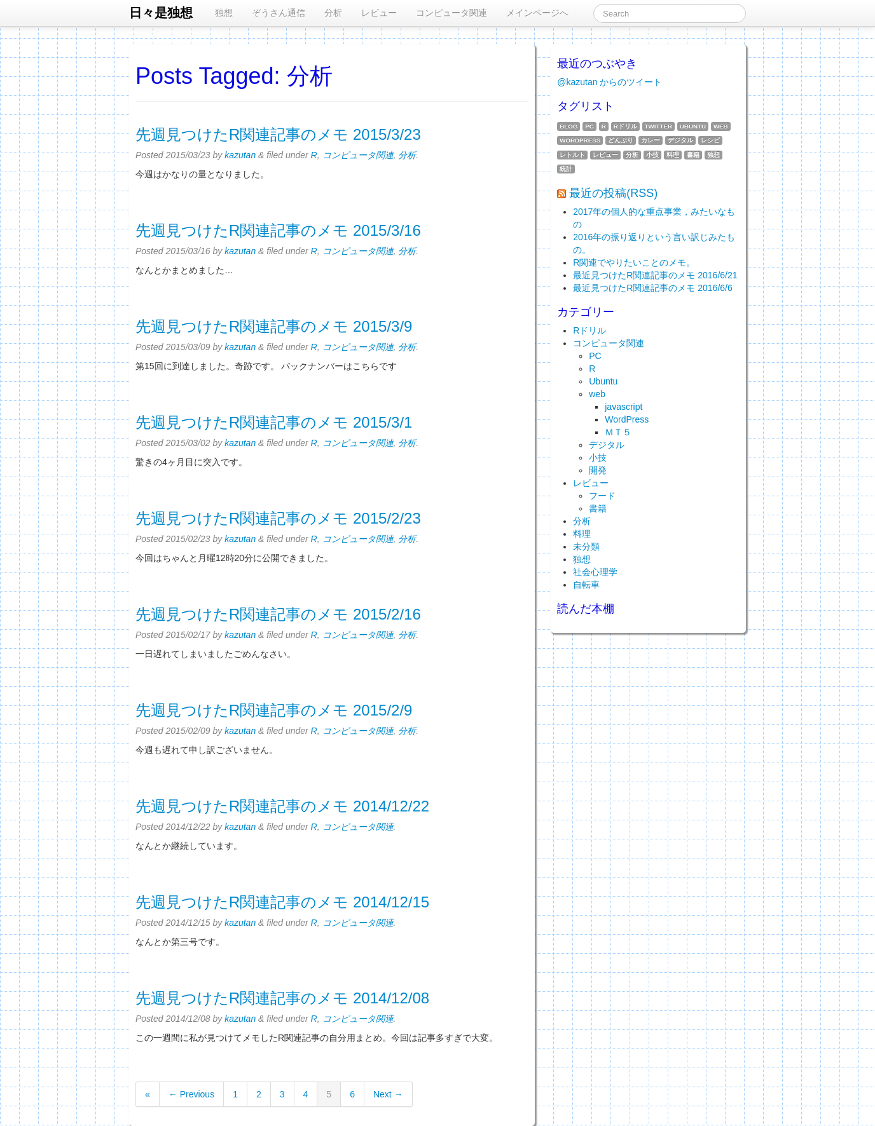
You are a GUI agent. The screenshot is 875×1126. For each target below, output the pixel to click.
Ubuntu (693, 126)
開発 (598, 470)
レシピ (710, 140)
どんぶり (620, 140)
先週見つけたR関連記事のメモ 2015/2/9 (273, 710)
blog (568, 126)
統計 (566, 168)
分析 (333, 13)
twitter (658, 126)
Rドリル (625, 126)
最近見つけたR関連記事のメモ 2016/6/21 (655, 275)
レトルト (572, 154)
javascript (623, 407)
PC (589, 126)
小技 (652, 154)
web (720, 126)
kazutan (240, 155)
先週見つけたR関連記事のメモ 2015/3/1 (273, 422)
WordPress (580, 140)
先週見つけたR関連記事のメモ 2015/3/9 (273, 326)
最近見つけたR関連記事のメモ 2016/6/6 (653, 288)
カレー (650, 140)
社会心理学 (595, 572)
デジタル (680, 140)
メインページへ (537, 13)
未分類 (586, 546)
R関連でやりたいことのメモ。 (634, 262)
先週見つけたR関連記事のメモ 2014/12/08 (282, 998)
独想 (224, 13)
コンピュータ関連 (451, 13)
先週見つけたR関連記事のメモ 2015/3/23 (278, 134)
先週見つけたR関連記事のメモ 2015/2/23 (278, 518)
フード (602, 496)
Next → (388, 1094)
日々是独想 (161, 13)
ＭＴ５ (618, 432)
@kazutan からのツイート (609, 82)
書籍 (693, 154)
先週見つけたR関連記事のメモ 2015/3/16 (278, 230)
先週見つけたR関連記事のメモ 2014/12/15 (282, 902)
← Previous (191, 1094)
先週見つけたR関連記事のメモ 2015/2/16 (278, 614)
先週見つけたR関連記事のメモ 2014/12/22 (282, 806)
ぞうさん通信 (278, 13)
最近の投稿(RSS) (613, 193)
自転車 (586, 585)
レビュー (379, 13)
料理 (672, 154)
